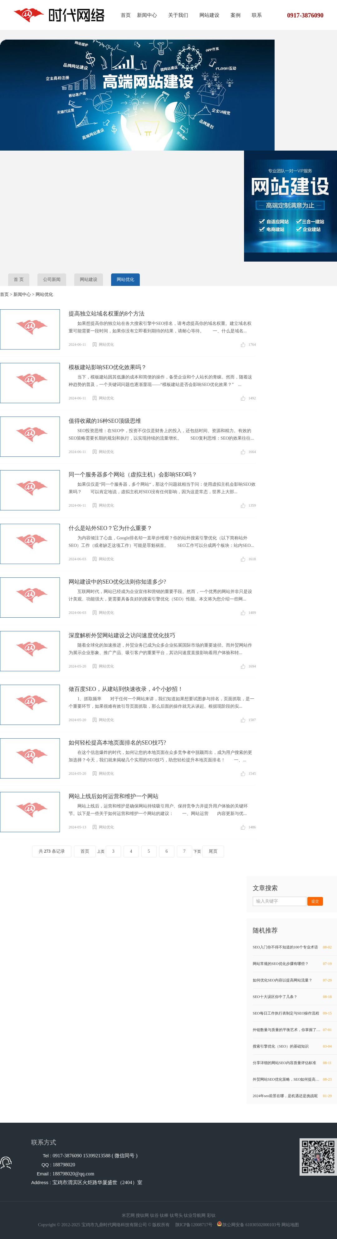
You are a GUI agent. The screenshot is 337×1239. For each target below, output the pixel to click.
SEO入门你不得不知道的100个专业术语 (293, 947)
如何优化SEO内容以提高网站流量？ (293, 980)
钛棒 (164, 1215)
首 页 (19, 279)
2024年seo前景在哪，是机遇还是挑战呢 (293, 1096)
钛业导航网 (195, 1215)
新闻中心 (147, 15)
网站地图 (290, 1224)
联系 (257, 15)
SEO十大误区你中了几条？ (293, 997)
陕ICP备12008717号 (194, 1224)
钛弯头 (176, 1215)
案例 (236, 15)
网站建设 (209, 15)
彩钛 (211, 1215)
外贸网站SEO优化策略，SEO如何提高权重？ (293, 1079)
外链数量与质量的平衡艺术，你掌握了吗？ (293, 1030)
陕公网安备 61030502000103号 (251, 1224)
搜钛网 (142, 1215)
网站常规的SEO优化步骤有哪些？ (293, 964)
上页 (101, 851)
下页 (197, 851)
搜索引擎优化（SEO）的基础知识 (293, 1046)
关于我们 (178, 15)
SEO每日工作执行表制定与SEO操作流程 (293, 1013)
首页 (126, 15)
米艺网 (128, 1215)
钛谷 (154, 1215)
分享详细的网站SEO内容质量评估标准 (293, 1063)
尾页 (213, 851)
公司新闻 (52, 279)
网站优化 (125, 279)
